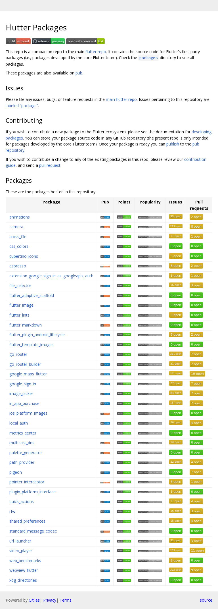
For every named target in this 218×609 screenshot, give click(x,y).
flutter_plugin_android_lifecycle (37, 334)
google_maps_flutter (28, 374)
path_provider (21, 462)
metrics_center (22, 433)
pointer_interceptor (26, 482)
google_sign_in (22, 383)
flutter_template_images (31, 344)
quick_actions (21, 501)
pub (79, 73)
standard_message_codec (33, 531)
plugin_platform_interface (32, 491)
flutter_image (21, 305)
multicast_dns (21, 442)
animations (19, 217)
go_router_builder (25, 364)
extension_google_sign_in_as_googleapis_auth (51, 275)
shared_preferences (27, 521)
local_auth (18, 423)
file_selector (20, 285)
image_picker (21, 393)
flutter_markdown (25, 325)
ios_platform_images (28, 413)
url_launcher (20, 541)
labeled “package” (22, 105)
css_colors (18, 246)
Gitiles (34, 600)
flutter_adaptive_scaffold (31, 295)
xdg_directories (23, 580)
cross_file (17, 236)
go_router (18, 354)
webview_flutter (23, 570)
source (206, 600)
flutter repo (95, 51)
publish (172, 144)
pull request (49, 165)
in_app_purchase (24, 403)
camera (16, 226)
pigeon (15, 472)
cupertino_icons (23, 256)
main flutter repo (121, 99)
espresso (17, 266)
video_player (20, 550)
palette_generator (25, 452)
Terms (66, 600)
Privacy (49, 600)
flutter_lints (19, 315)
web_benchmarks (25, 560)
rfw (12, 511)
